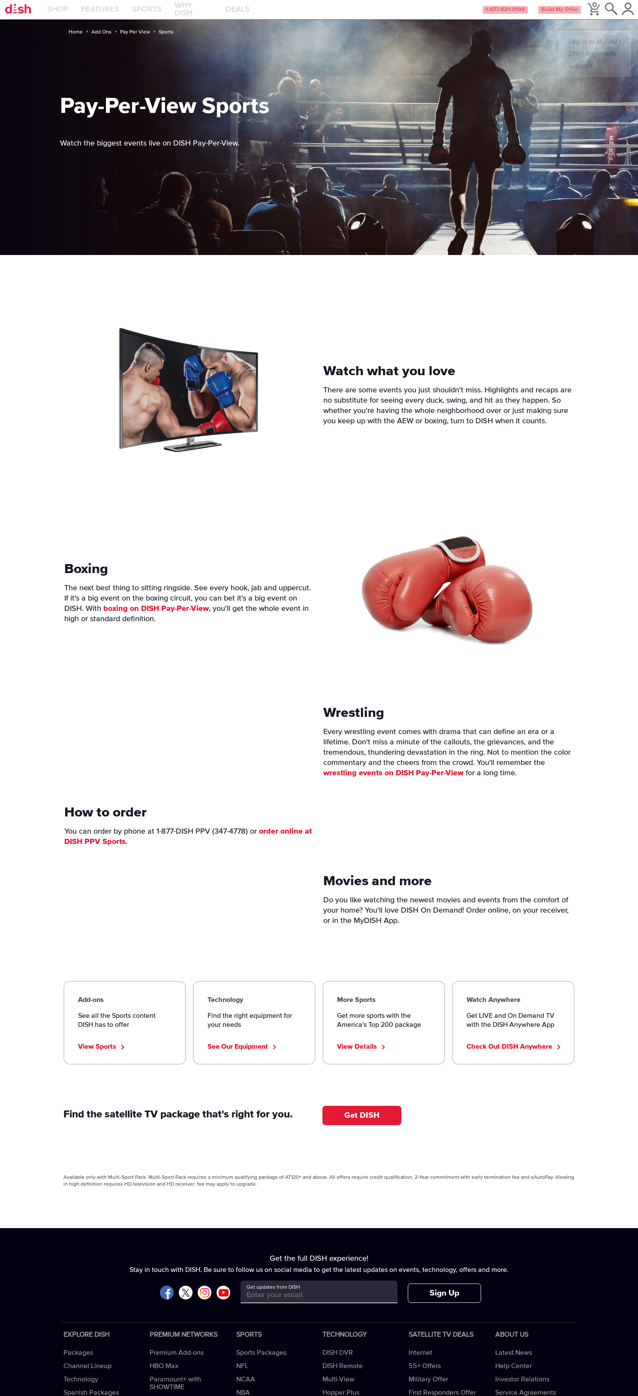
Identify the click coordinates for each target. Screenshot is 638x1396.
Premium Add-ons (177, 1362)
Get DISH (361, 1125)
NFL (242, 1375)
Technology (80, 1388)
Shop (79, 14)
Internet (420, 1362)
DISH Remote (342, 1375)
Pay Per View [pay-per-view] (135, 41)
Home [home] (76, 41)
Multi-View (338, 1388)
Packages (78, 1362)
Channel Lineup (87, 1375)
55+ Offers (425, 1375)
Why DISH (215, 14)
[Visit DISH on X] (186, 1302)
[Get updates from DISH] (311, 1304)
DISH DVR (337, 1362)
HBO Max (164, 1375)
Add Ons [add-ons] (101, 41)
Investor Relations (522, 1388)
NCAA (245, 1388)
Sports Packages (261, 1362)
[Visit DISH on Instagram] (204, 1302)
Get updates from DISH (273, 1296)
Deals (259, 14)
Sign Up (444, 1303)
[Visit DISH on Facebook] (167, 1302)
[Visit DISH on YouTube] (223, 1302)
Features (121, 14)
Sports (168, 14)
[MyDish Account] (619, 14)
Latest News (513, 1362)
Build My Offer (543, 15)
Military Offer (428, 1388)
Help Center (513, 1375)
